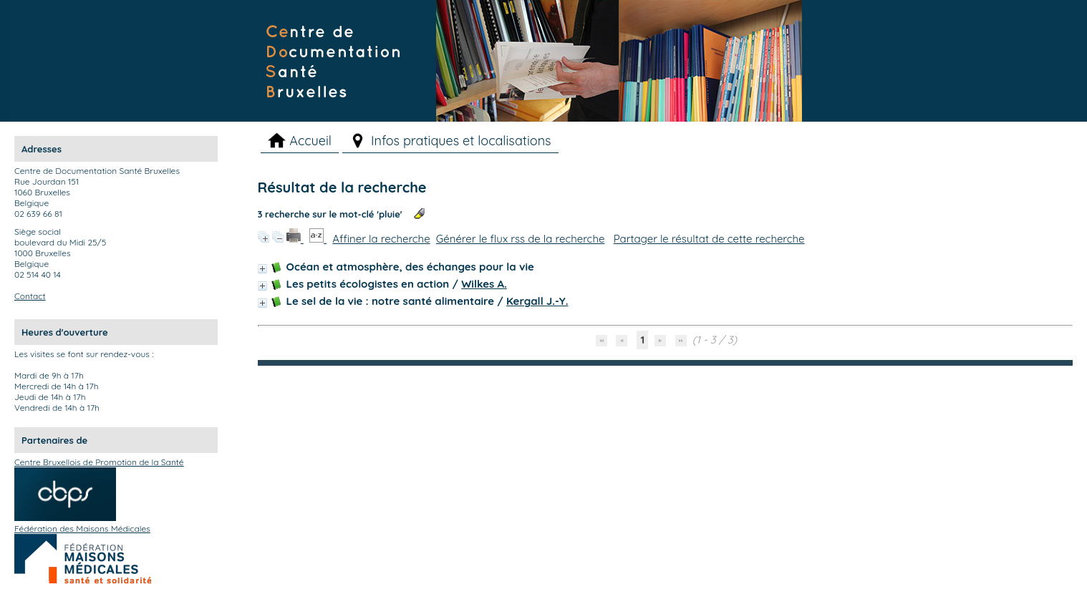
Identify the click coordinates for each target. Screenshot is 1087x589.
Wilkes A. (484, 284)
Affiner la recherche (381, 238)
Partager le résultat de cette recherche (709, 238)
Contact (30, 296)
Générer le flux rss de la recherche (520, 238)
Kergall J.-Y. (537, 301)
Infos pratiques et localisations (461, 140)
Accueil (310, 140)
